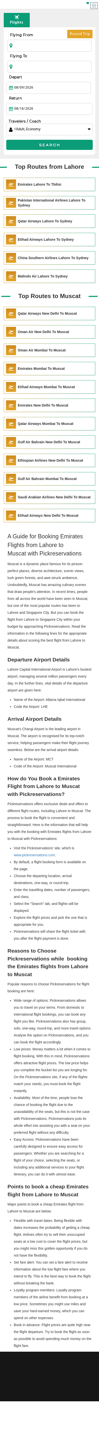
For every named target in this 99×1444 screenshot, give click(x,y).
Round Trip (80, 35)
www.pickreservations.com (34, 855)
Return (15, 98)
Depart (15, 77)
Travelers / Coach (25, 121)
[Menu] (94, 5)
